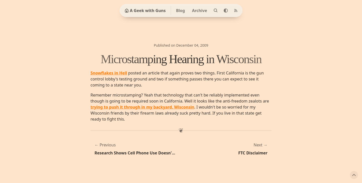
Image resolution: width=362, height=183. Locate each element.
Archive (199, 10)
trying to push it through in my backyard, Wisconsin (142, 107)
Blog (180, 10)
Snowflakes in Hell (108, 73)
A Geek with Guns (145, 10)
